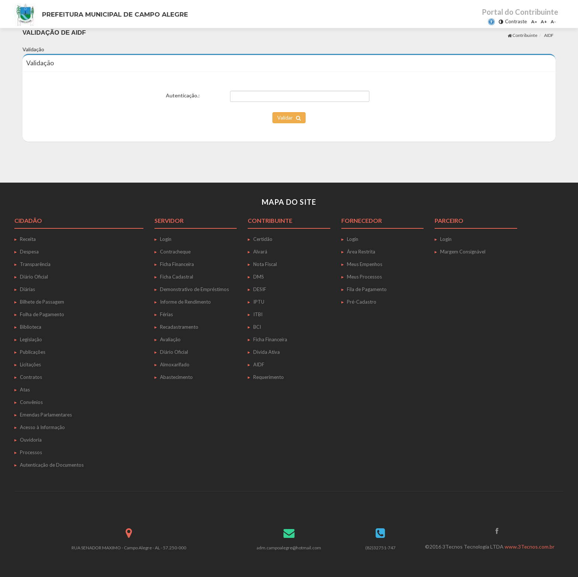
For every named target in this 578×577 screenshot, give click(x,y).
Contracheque (175, 252)
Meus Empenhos (364, 264)
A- (553, 21)
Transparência (35, 264)
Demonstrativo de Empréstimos (194, 289)
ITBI (257, 314)
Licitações (30, 364)
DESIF (259, 289)
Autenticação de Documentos (52, 465)
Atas (25, 390)
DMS (258, 277)
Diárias (27, 289)
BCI (257, 327)
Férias (166, 314)
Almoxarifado (174, 364)
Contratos (31, 377)
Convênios (31, 402)
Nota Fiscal (265, 264)
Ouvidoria (31, 440)
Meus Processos (364, 277)
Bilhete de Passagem (42, 302)
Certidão (262, 239)
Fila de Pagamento (367, 289)
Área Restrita (361, 252)
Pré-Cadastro (361, 302)
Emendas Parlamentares (46, 415)
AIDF (549, 35)
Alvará (260, 252)
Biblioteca (30, 327)
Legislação (31, 339)
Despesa (29, 252)
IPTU (258, 302)
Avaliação (170, 339)
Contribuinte (522, 35)
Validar (289, 117)
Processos (31, 452)
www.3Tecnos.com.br (529, 546)
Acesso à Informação (42, 427)
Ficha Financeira (177, 264)
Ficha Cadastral (176, 277)
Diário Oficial (34, 277)
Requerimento (268, 377)
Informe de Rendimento (185, 302)
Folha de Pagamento (42, 314)
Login (165, 239)
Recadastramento (179, 327)
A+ (544, 21)
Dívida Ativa (266, 352)
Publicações (32, 352)
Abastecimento (176, 377)
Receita (28, 239)
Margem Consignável (462, 252)
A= (534, 21)
